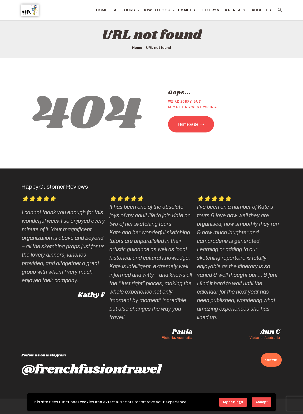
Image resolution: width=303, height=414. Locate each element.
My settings (233, 402)
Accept (261, 402)
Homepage (188, 124)
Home (137, 48)
